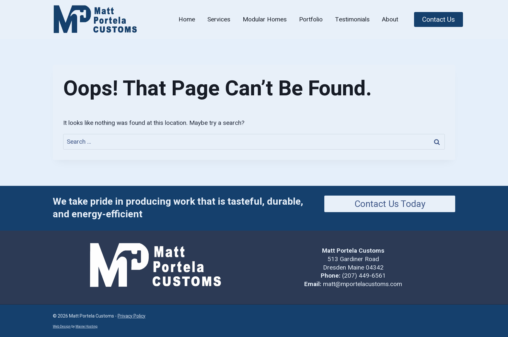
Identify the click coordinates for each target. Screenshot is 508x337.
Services (218, 19)
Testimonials (352, 19)
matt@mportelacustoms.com (362, 284)
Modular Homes (265, 19)
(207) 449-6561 (364, 275)
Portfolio (311, 19)
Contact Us (438, 19)
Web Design (62, 326)
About (390, 19)
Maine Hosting (86, 326)
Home (187, 19)
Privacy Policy (131, 316)
